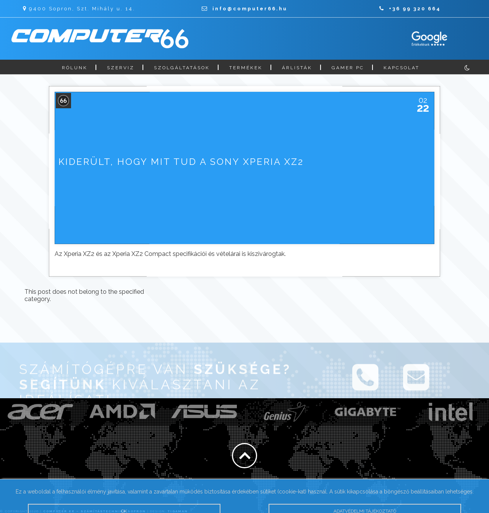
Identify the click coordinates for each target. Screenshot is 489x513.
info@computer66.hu (244, 8)
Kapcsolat (401, 67)
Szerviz (120, 67)
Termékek (245, 67)
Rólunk (74, 67)
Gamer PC (348, 67)
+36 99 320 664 (410, 8)
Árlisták (297, 67)
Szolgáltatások (182, 67)
